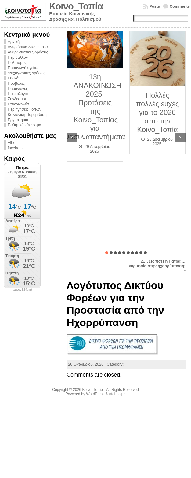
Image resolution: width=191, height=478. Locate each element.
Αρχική (14, 41)
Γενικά (13, 78)
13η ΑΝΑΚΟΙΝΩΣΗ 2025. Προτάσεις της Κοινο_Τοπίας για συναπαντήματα (99, 107)
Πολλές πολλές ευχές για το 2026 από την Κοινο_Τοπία (157, 112)
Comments (180, 6)
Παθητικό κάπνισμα (24, 125)
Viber (12, 142)
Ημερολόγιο (18, 93)
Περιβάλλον (18, 57)
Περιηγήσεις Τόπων (24, 109)
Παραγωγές (18, 88)
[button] (106, 252)
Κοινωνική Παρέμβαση (27, 114)
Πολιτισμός (17, 62)
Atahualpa (117, 394)
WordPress (95, 394)
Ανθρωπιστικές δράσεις (28, 52)
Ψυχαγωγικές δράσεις (26, 73)
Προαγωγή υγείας (23, 67)
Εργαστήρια (18, 119)
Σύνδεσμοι (17, 99)
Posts (154, 6)
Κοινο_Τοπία (76, 6)
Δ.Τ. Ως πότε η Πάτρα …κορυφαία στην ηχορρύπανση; (157, 263)
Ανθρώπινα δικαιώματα (28, 47)
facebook (15, 147)
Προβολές (16, 83)
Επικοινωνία (18, 104)
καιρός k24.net (22, 289)
